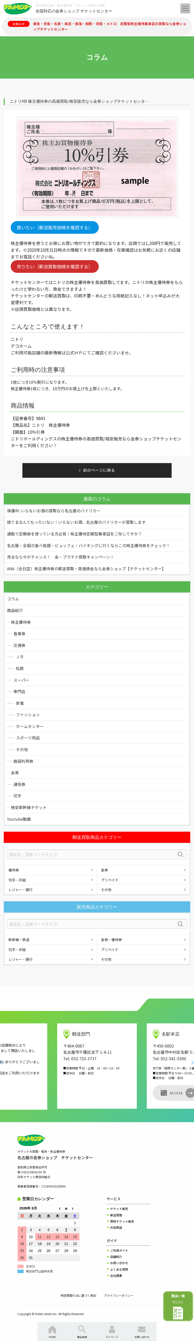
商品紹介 (15, 610)
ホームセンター (30, 726)
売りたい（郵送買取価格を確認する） (55, 266)
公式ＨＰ (74, 352)
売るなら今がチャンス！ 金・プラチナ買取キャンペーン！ (60, 557)
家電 (20, 703)
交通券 (19, 645)
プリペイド (109, 879)
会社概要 (116, 1275)
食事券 (19, 633)
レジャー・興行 (20, 889)
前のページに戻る (99, 470)
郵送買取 (116, 1215)
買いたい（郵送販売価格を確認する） (55, 227)
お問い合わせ (119, 1263)
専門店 (19, 691)
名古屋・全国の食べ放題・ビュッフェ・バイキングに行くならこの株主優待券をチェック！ (88, 545)
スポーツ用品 (28, 738)
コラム (13, 599)
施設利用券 (23, 761)
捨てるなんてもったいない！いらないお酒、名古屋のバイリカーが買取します (76, 522)
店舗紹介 (116, 1256)
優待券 (13, 869)
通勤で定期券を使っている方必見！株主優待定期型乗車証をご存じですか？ (74, 534)
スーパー (21, 680)
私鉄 (20, 668)
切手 (17, 796)
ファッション (28, 715)
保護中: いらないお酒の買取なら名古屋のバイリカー (53, 511)
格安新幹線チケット (29, 807)
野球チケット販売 (122, 1221)
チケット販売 (119, 1208)
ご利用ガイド (119, 1250)
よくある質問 (119, 1269)
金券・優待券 (111, 939)
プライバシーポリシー (119, 1295)
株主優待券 (21, 622)
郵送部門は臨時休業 (39, 1271)
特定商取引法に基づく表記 (78, 1295)
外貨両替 (116, 1227)
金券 (15, 772)
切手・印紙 (17, 879)
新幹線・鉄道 (18, 939)
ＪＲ (20, 657)
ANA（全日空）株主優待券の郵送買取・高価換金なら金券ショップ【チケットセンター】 (86, 569)
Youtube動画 (19, 819)
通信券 (19, 784)
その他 (22, 749)
